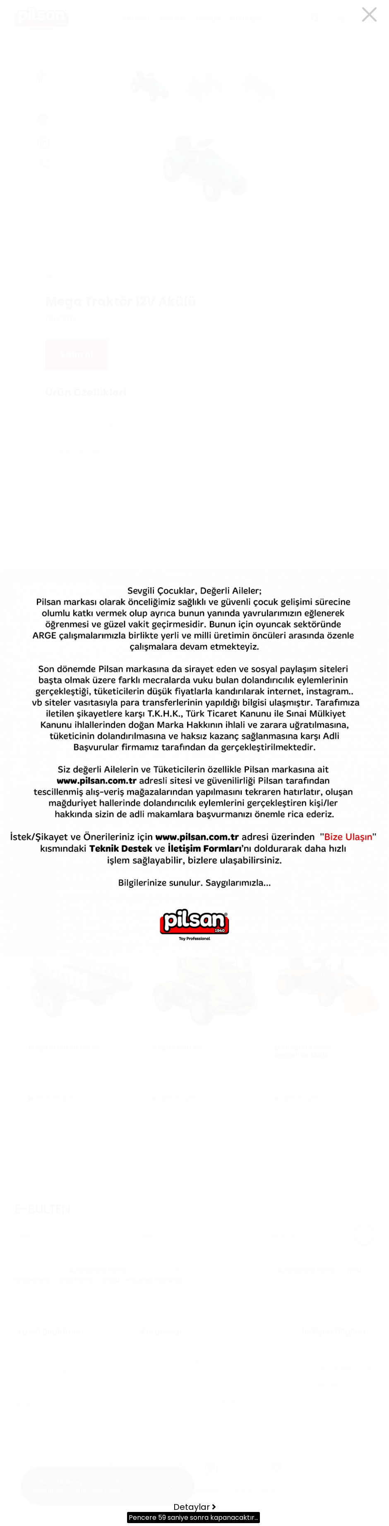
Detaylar (194, 1507)
